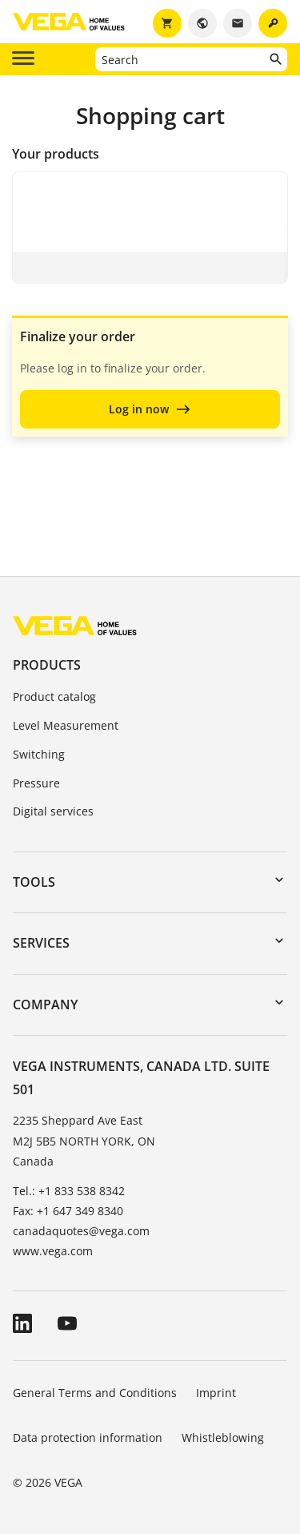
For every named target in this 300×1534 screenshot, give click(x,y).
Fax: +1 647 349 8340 (68, 1210)
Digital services (53, 811)
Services (41, 943)
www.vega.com (53, 1250)
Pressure (36, 783)
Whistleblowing (223, 1437)
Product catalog (54, 696)
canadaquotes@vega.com (81, 1230)
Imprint (216, 1392)
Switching (39, 754)
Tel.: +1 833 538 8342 (69, 1190)
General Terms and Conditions (95, 1392)
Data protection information (87, 1437)
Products (47, 665)
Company (45, 1004)
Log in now (139, 409)
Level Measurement (65, 725)
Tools (34, 882)
